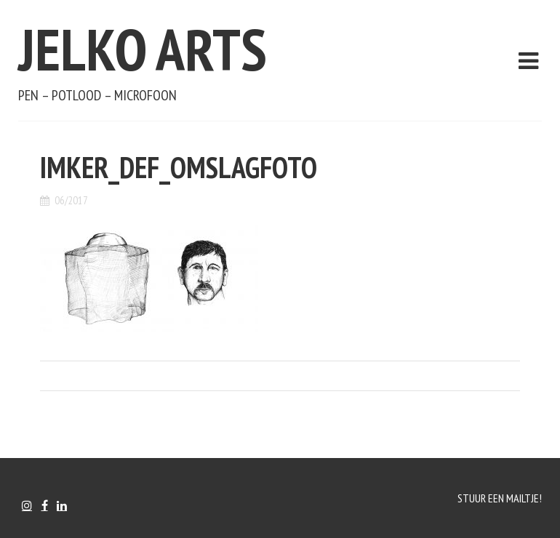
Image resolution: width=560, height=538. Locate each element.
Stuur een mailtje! (499, 498)
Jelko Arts (142, 49)
